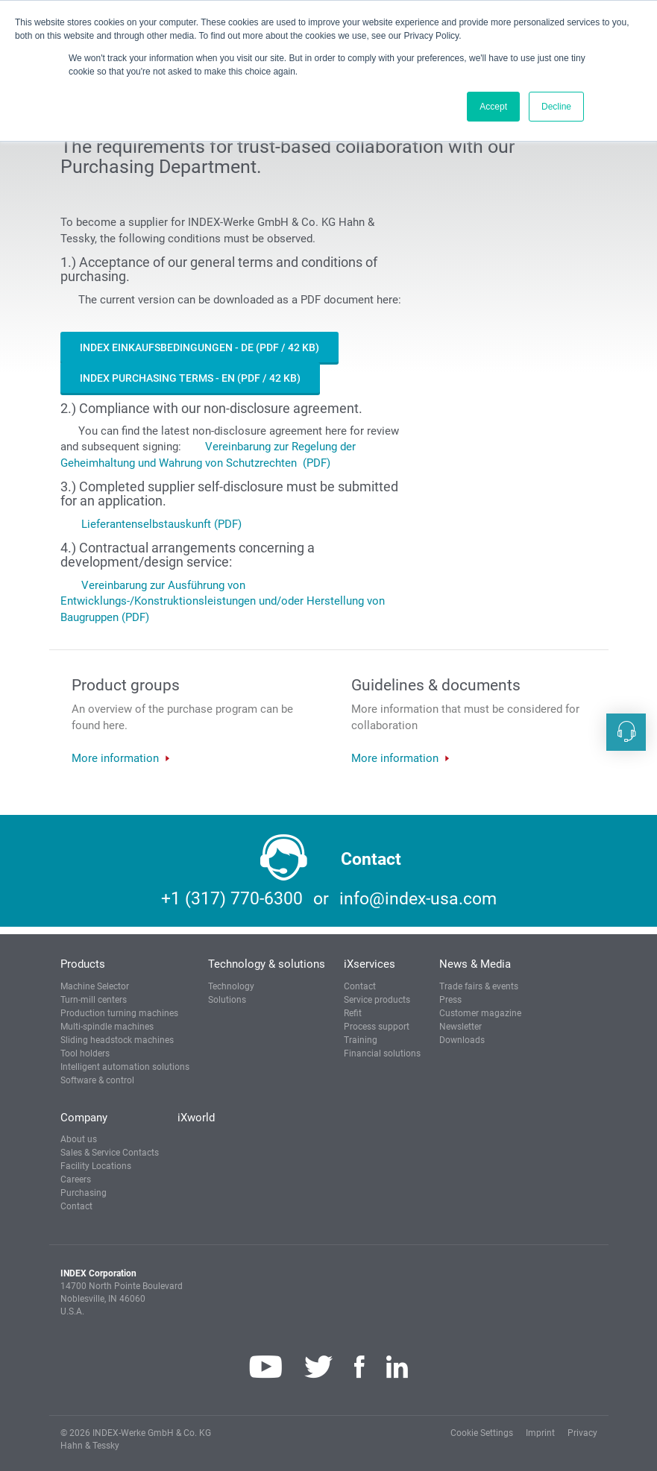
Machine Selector (94, 986)
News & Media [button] (475, 964)
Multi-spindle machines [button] (107, 1026)
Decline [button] (556, 106)
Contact (360, 986)
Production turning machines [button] (119, 1013)
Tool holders (85, 1053)
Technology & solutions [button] (266, 964)
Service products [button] (377, 1000)
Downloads (462, 1040)
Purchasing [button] (83, 1193)
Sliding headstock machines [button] (117, 1040)
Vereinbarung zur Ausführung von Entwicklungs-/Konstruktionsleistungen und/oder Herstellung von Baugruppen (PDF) (222, 601)
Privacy (582, 1433)
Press (450, 1000)
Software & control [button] (97, 1080)
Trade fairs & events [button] (478, 986)
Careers (75, 1179)
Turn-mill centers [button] (93, 1000)
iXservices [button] (369, 964)
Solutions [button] (227, 1000)
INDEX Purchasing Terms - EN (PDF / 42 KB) (190, 378)
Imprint (540, 1433)
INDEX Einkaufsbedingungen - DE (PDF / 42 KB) (199, 347)
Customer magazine (480, 1013)
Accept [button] (493, 106)
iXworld (196, 1117)
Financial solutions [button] (382, 1053)
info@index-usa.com (418, 899)
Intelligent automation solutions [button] (124, 1067)
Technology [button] (231, 986)
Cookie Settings (481, 1433)
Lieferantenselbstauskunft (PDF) (161, 524)
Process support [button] (376, 1026)
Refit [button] (353, 1013)
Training (360, 1040)
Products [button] (82, 964)
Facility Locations (95, 1166)
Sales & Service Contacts (109, 1152)
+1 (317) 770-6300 (232, 899)
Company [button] (83, 1117)
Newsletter (460, 1026)
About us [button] (78, 1139)
